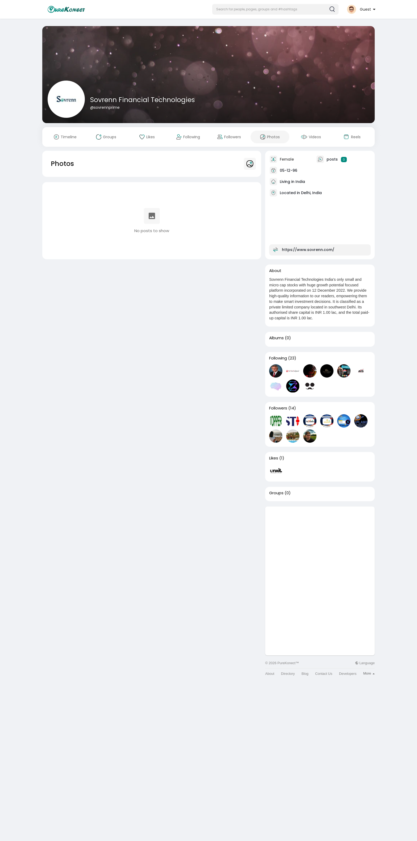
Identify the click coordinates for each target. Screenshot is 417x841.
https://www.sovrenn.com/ (308, 249)
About (269, 673)
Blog (305, 673)
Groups (276, 493)
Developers (348, 673)
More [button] (369, 673)
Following (278, 358)
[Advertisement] (320, 544)
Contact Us (323, 673)
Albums (276, 338)
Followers (278, 408)
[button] (275, 9)
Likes (273, 458)
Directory (288, 673)
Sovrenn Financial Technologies (142, 99)
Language (365, 663)
